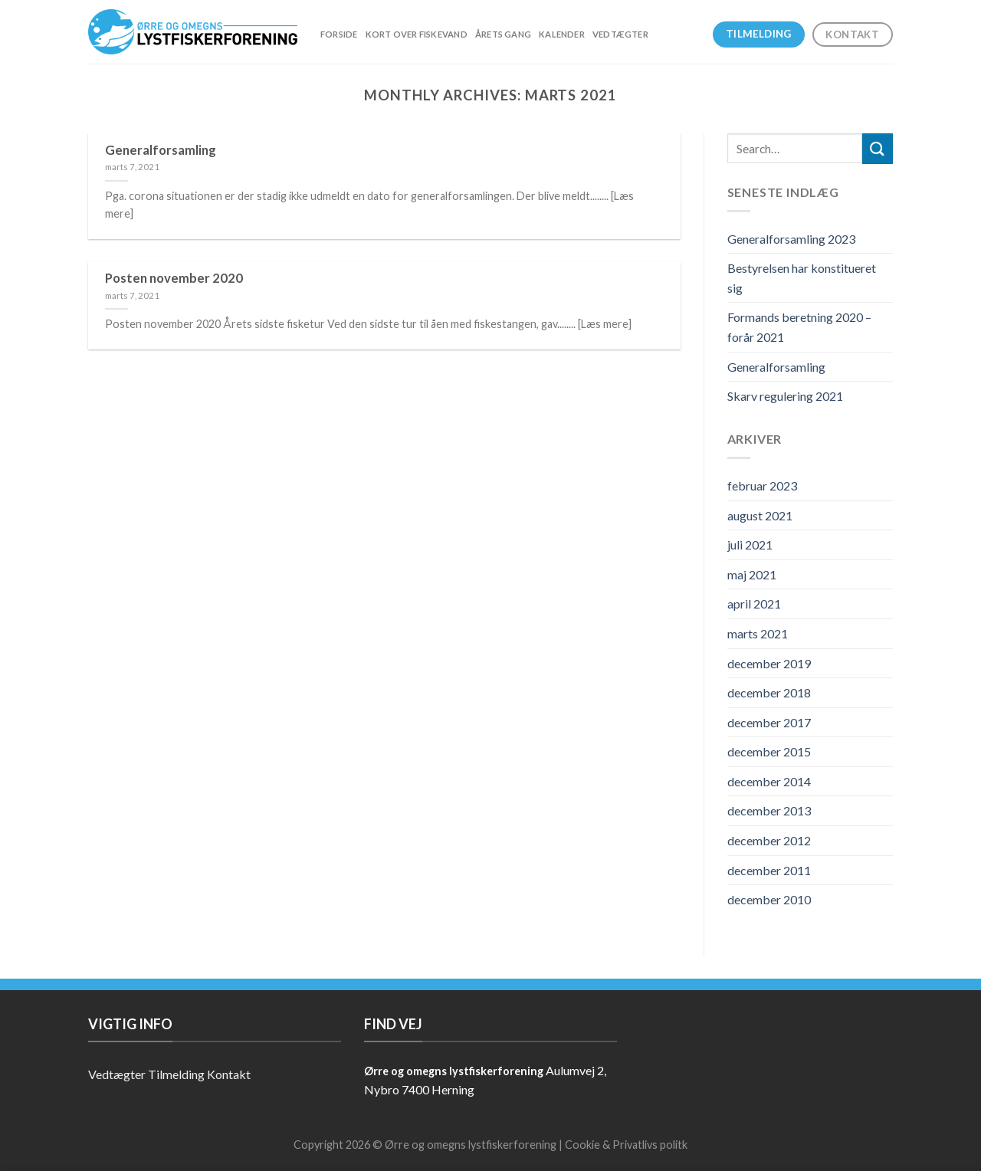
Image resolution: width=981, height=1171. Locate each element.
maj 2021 (751, 574)
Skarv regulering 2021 (785, 396)
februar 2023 (762, 485)
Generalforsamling (776, 366)
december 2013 (769, 810)
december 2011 (769, 870)
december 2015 (769, 751)
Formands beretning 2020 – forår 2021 (799, 327)
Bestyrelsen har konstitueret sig (801, 278)
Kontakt (229, 1074)
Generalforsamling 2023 (791, 238)
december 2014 (769, 781)
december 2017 (769, 722)
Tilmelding (176, 1074)
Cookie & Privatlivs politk (626, 1144)
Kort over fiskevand (417, 34)
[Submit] (877, 148)
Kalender (562, 34)
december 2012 (769, 840)
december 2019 (769, 663)
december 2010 (769, 899)
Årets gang (503, 34)
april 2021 (754, 603)
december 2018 (769, 692)
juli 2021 (750, 544)
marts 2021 (757, 633)
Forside (339, 34)
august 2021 (759, 515)
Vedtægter (620, 34)
